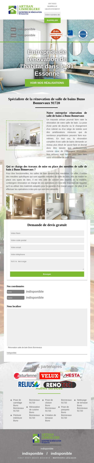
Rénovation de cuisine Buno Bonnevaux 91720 (34, 412)
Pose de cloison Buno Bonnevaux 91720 (50, 405)
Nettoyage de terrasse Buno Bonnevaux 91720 (82, 405)
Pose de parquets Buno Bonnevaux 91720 (66, 412)
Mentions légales (64, 458)
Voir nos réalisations (47, 82)
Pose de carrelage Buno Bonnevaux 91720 (18, 405)
